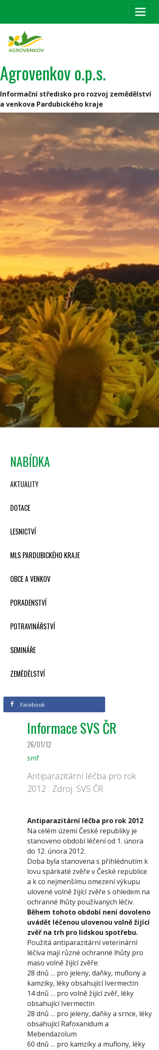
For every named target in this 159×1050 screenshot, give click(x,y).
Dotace (20, 508)
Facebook (27, 704)
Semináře (23, 650)
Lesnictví (23, 531)
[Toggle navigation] (140, 11)
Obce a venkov (30, 579)
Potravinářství (32, 626)
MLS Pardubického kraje (45, 555)
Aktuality (24, 484)
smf (33, 758)
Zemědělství (27, 674)
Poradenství (28, 603)
